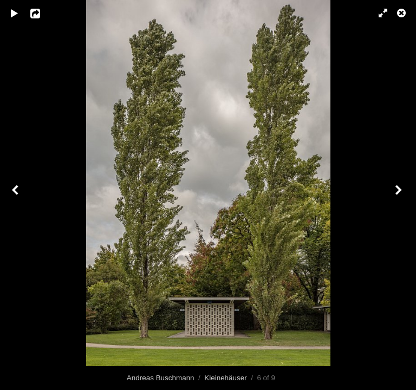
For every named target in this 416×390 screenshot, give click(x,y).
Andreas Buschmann (160, 378)
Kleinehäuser (225, 378)
